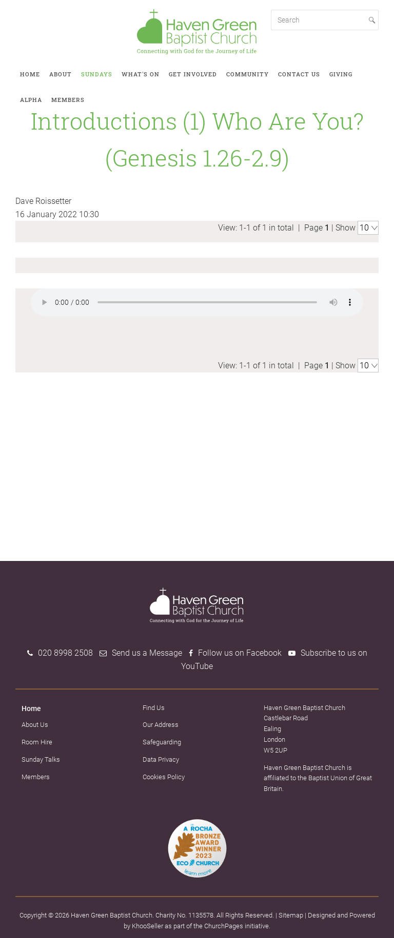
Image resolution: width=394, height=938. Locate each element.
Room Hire (37, 740)
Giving (340, 74)
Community (247, 74)
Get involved (193, 74)
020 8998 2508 (65, 652)
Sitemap (291, 914)
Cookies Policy (164, 775)
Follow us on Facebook (240, 652)
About (60, 74)
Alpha (31, 99)
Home (30, 74)
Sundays (96, 74)
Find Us (154, 706)
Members (68, 99)
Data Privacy (161, 758)
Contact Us (299, 74)
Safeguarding (162, 741)
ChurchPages (223, 924)
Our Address (161, 723)
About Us (35, 723)
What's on (141, 74)
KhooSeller (147, 924)
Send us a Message (147, 652)
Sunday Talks (41, 758)
